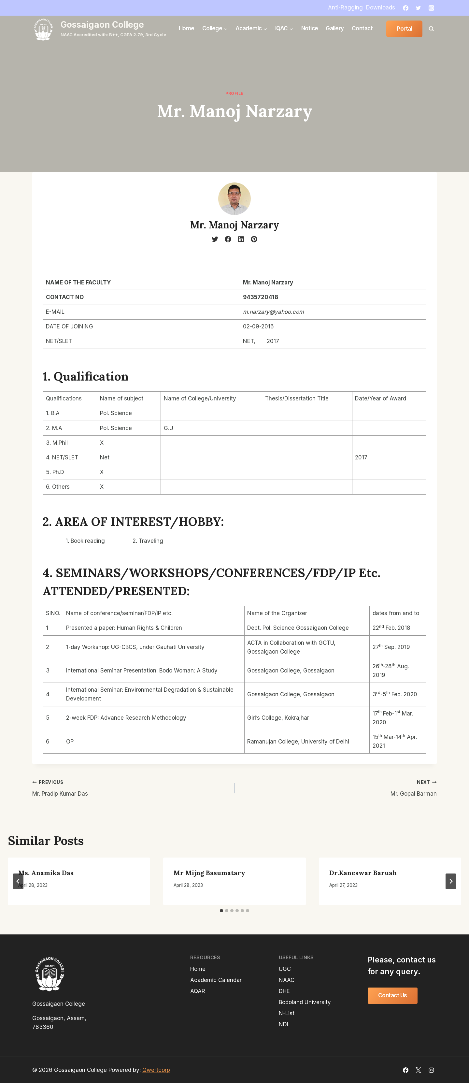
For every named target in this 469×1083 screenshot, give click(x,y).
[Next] (451, 881)
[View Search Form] (431, 28)
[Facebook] (405, 7)
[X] (418, 1070)
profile (234, 93)
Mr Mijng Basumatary (209, 873)
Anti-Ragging (345, 7)
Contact (362, 28)
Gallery (335, 28)
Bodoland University (305, 1002)
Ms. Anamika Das (46, 873)
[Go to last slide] (18, 881)
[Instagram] (431, 7)
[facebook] (228, 239)
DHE (284, 991)
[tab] (221, 910)
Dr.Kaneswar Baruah (363, 873)
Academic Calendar (216, 980)
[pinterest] (254, 239)
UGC (285, 969)
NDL (284, 1024)
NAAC (286, 980)
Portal (404, 28)
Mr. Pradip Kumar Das (130, 787)
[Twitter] (418, 7)
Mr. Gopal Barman (338, 787)
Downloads (380, 7)
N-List (286, 1013)
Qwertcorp (156, 1070)
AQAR (197, 991)
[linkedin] (241, 239)
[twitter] (215, 239)
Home (186, 28)
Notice (309, 28)
